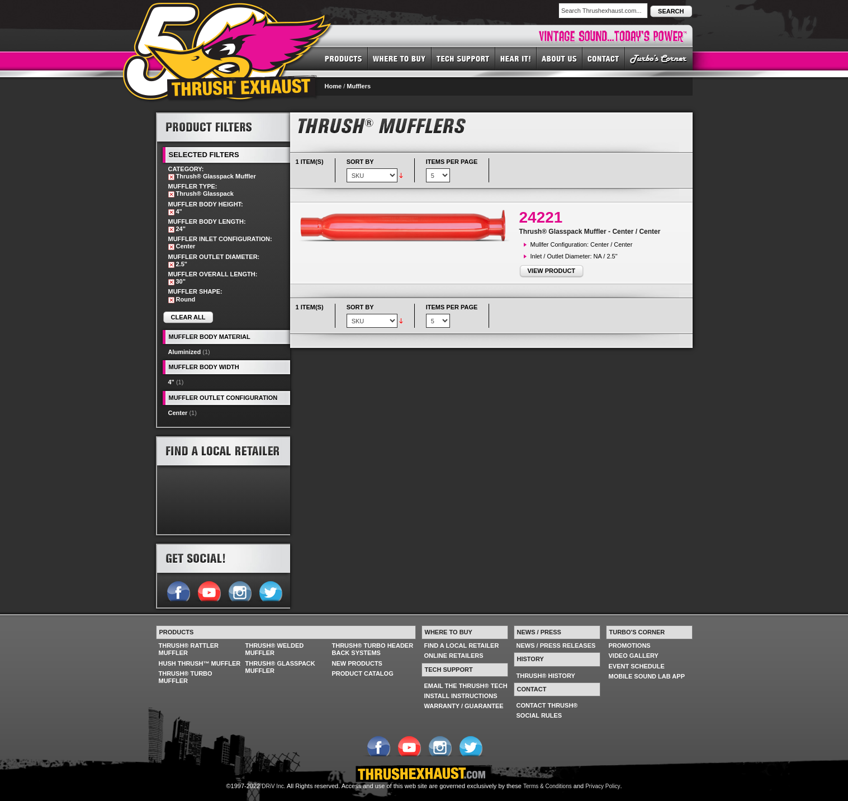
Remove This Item (171, 177)
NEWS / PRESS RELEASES (556, 645)
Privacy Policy (602, 786)
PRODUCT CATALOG (363, 673)
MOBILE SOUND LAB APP (647, 676)
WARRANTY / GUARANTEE (464, 706)
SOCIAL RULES (539, 715)
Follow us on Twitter (270, 590)
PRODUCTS (343, 58)
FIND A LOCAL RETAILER (461, 645)
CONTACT (603, 58)
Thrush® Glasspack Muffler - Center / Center (590, 231)
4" (171, 382)
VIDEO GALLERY (633, 655)
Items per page (452, 161)
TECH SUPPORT (463, 58)
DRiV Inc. (273, 786)
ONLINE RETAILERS (454, 655)
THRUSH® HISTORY (546, 675)
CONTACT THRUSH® (547, 705)
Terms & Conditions (547, 786)
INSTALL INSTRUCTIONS (461, 695)
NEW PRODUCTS (357, 663)
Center (178, 412)
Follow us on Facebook (178, 590)
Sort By (360, 161)
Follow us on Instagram (239, 590)
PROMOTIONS (630, 645)
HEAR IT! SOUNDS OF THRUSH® (516, 58)
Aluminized (184, 351)
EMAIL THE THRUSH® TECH (466, 685)
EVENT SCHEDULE (637, 666)
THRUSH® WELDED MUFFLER (274, 649)
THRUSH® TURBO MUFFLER (185, 677)
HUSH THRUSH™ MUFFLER (200, 663)
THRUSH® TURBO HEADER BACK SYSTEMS (373, 649)
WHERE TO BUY (400, 58)
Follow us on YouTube (208, 590)
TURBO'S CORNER (659, 58)
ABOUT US (559, 58)
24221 (541, 217)
